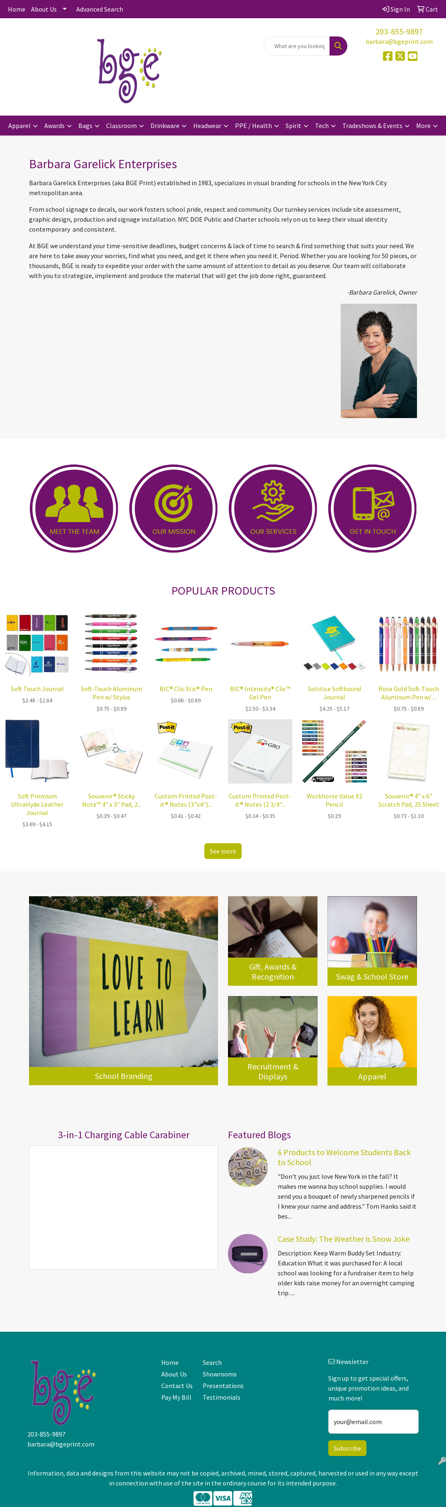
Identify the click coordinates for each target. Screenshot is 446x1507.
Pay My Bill (176, 1397)
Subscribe (347, 1448)
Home (16, 9)
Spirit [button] (293, 125)
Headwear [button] (207, 125)
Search (212, 1362)
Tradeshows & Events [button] (372, 125)
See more (223, 851)
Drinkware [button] (164, 125)
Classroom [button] (121, 125)
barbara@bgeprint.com (399, 41)
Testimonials (219, 1397)
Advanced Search (99, 9)
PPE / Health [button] (253, 125)
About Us (44, 9)
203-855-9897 (399, 31)
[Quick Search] (297, 46)
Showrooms (219, 1374)
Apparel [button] (19, 125)
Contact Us (177, 1385)
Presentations (219, 1385)
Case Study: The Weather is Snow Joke (344, 1239)
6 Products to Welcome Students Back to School (344, 1157)
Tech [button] (322, 125)
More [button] (423, 125)
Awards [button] (54, 125)
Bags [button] (85, 125)
